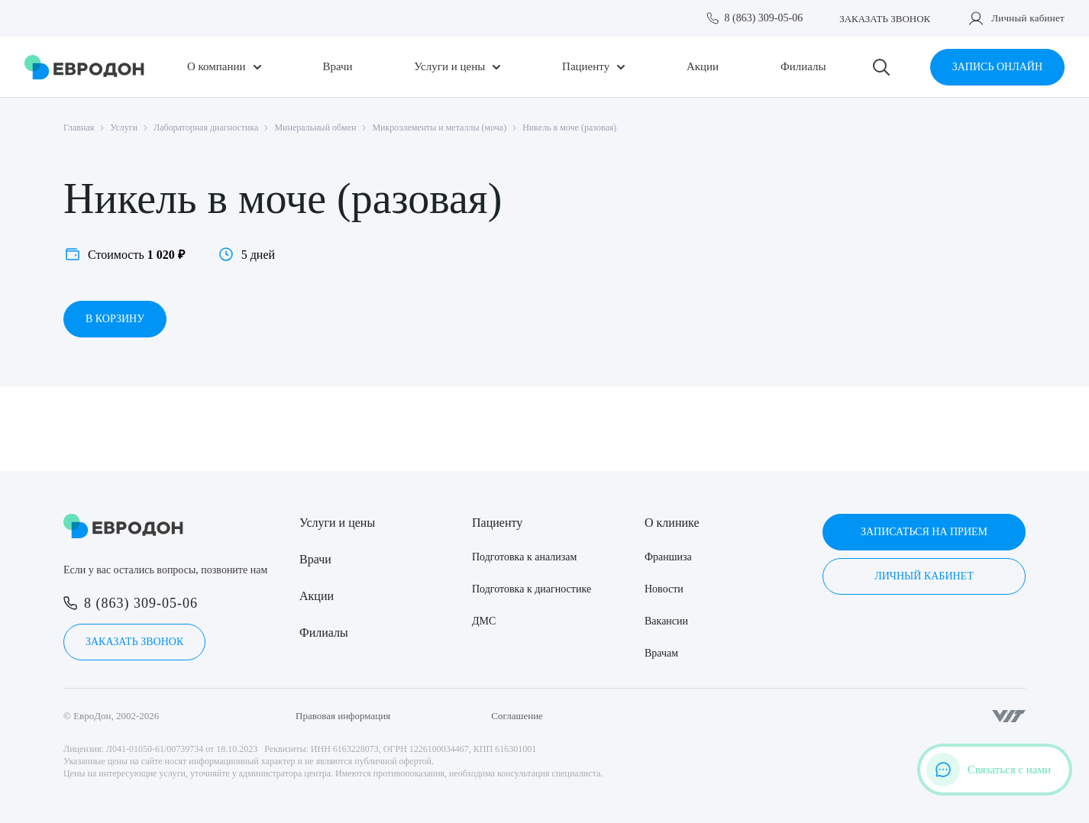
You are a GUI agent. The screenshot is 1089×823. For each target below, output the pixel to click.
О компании (216, 67)
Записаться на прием (924, 531)
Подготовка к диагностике (531, 589)
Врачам (661, 653)
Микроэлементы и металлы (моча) (439, 127)
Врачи (337, 67)
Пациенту (585, 67)
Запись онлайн (997, 67)
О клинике (672, 522)
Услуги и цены (449, 67)
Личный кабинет (1028, 18)
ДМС (484, 621)
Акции (703, 67)
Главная (78, 127)
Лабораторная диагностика (205, 127)
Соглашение (517, 716)
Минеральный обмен (315, 127)
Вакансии (666, 621)
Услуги (123, 127)
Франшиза (668, 557)
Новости (664, 589)
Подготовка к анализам (524, 557)
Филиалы (803, 67)
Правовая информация (343, 716)
